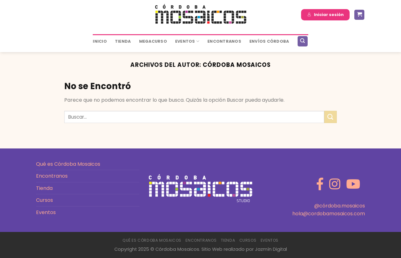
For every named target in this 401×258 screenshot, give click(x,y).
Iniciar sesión (325, 15)
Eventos (187, 41)
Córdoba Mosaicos (237, 65)
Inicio (100, 41)
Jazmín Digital (271, 249)
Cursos (44, 200)
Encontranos (52, 176)
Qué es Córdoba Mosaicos (68, 164)
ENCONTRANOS (224, 41)
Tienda (123, 41)
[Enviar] (330, 117)
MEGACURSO (153, 41)
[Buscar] (303, 41)
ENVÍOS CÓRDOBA (269, 41)
